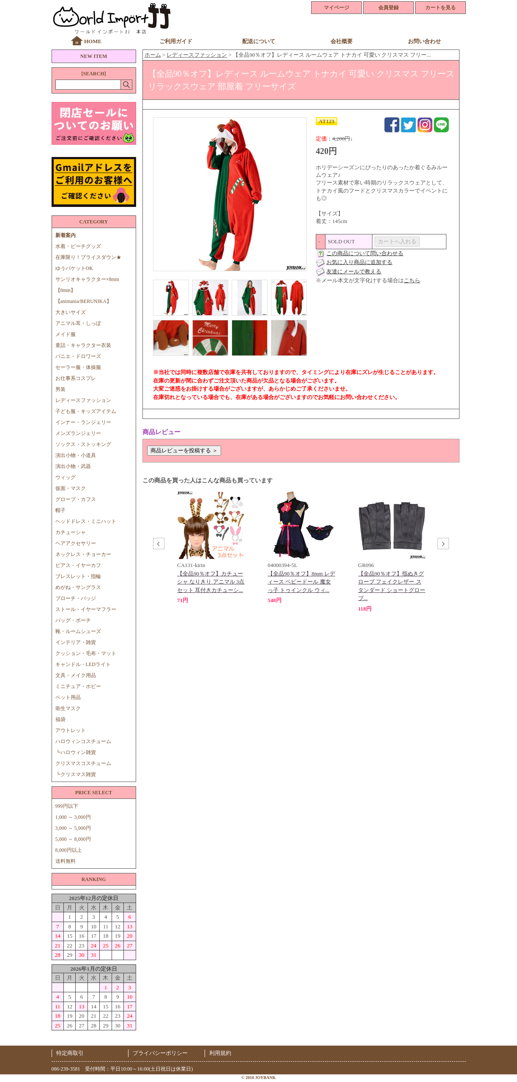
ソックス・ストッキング (83, 444)
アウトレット (70, 730)
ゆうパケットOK (74, 268)
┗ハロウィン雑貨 (75, 752)
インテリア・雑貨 (75, 642)
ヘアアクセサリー (75, 543)
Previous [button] (157, 544)
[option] (211, 548)
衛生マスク (68, 708)
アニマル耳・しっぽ (78, 323)
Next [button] (442, 544)
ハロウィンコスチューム (83, 741)
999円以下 (66, 806)
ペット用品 (68, 697)
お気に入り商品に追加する (359, 262)
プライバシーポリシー (160, 1053)
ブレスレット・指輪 (78, 576)
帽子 (60, 510)
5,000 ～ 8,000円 (73, 839)
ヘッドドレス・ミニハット (85, 521)
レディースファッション (83, 400)
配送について (258, 41)
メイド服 (68, 334)
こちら (412, 280)
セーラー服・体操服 (78, 367)
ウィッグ (65, 477)
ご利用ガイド (175, 41)
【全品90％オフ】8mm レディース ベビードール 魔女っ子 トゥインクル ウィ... (301, 581)
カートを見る (440, 8)
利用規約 (220, 1053)
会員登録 (388, 8)
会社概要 (342, 41)
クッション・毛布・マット (85, 653)
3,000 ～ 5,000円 (73, 828)
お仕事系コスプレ (75, 378)
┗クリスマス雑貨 (75, 774)
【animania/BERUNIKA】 (83, 301)
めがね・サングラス (78, 587)
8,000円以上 (68, 850)
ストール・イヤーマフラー (85, 609)
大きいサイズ (70, 312)
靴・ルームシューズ (78, 631)
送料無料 (65, 861)
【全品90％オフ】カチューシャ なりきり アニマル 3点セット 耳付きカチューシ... (210, 581)
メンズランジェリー (78, 433)
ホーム (153, 55)
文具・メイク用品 (75, 675)
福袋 (60, 719)
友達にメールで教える (353, 271)
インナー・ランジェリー (83, 422)
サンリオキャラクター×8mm (87, 279)
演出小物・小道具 (75, 455)
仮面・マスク (70, 488)
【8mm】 (65, 290)
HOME (92, 41)
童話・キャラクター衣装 (83, 345)
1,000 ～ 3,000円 (73, 817)
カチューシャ (70, 532)
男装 (60, 389)
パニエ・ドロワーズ (78, 356)
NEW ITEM (93, 56)
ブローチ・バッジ (75, 598)
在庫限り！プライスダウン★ (88, 257)
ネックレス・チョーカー (83, 554)
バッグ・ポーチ (73, 620)
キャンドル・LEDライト (83, 664)
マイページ (336, 8)
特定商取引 (70, 1053)
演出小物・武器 (73, 466)
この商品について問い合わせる (364, 253)
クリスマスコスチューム (83, 763)
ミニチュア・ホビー (78, 686)
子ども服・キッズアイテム (85, 411)
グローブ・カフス (75, 499)
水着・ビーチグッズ (78, 246)
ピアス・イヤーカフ (78, 565)
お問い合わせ (424, 41)
